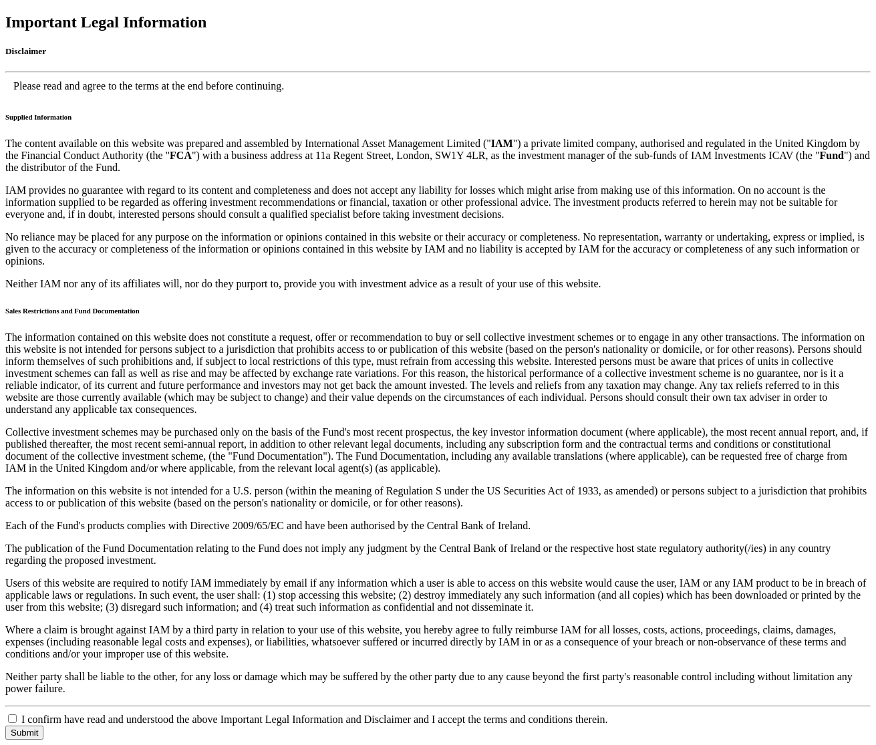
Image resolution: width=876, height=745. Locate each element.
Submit (24, 733)
